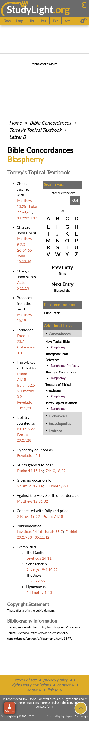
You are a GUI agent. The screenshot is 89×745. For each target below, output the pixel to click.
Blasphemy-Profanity (65, 366)
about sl (34, 689)
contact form (44, 706)
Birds (62, 274)
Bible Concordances (50, 123)
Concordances (60, 334)
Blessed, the (62, 290)
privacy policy (55, 679)
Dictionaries (58, 416)
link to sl (54, 689)
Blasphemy (58, 347)
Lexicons (55, 431)
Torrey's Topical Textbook (35, 130)
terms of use (26, 679)
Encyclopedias (60, 423)
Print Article (52, 313)
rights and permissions (31, 684)
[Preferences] (83, 20)
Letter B (17, 137)
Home (15, 123)
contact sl (65, 684)
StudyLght (30, 9)
